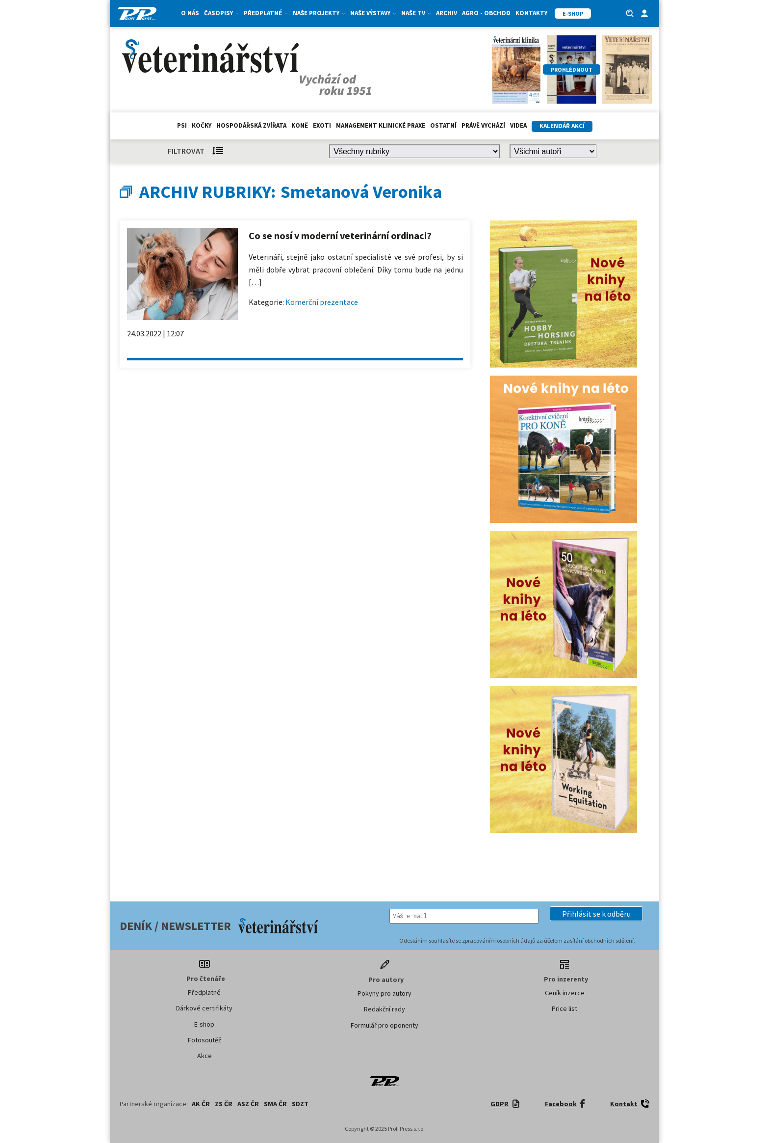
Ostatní (443, 125)
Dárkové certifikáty (204, 1008)
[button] (596, 913)
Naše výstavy (373, 13)
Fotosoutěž (204, 1039)
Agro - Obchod (486, 13)
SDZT (300, 1103)
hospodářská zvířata (251, 125)
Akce (204, 1055)
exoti (322, 125)
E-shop (204, 1024)
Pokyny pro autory (384, 993)
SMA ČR (275, 1103)
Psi (182, 125)
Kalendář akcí (562, 126)
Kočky (201, 125)
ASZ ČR (248, 1103)
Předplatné (266, 13)
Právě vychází (483, 125)
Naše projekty (319, 13)
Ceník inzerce (565, 992)
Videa (518, 125)
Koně (299, 125)
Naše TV (416, 13)
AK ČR (201, 1103)
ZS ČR (223, 1103)
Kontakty (531, 13)
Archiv (446, 13)
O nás (190, 13)
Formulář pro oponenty (384, 1025)
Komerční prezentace (321, 302)
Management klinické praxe (380, 125)
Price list (564, 1008)
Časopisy (221, 13)
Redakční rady (384, 1009)
